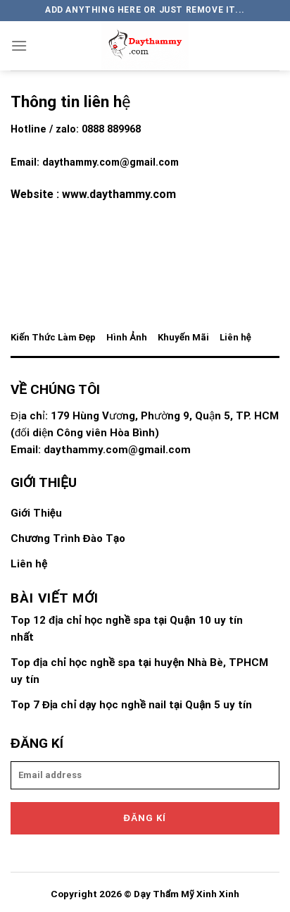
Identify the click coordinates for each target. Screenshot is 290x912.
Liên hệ (235, 337)
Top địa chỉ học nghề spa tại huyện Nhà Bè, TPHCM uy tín (139, 671)
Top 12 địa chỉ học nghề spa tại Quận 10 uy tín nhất (127, 628)
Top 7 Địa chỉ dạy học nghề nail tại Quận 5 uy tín (131, 704)
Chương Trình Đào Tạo (68, 538)
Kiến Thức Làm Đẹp (53, 337)
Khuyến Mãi (183, 337)
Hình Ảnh (126, 337)
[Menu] (19, 45)
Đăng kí (145, 818)
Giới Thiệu (36, 513)
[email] (145, 775)
